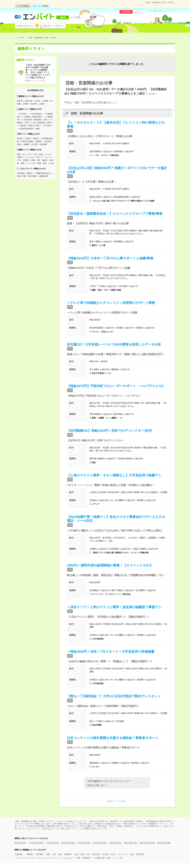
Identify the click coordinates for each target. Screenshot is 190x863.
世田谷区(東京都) (147, 843)
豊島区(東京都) (163, 843)
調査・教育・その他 (46, 163)
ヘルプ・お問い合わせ (155, 11)
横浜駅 (38, 141)
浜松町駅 (43, 144)
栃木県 (34, 104)
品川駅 (34, 144)
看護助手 (68, 854)
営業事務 (39, 854)
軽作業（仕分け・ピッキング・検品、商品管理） (124, 854)
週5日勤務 (33, 176)
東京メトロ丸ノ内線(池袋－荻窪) (38, 122)
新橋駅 (26, 144)
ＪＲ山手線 (21, 114)
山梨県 (42, 104)
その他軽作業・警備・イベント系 (107, 858)
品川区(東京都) (99, 843)
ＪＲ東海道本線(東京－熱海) (28, 129)
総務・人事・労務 (54, 854)
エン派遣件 (23, 6)
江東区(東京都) (115, 843)
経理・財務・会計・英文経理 (87, 854)
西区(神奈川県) (130, 843)
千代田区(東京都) (35, 843)
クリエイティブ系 (32, 157)
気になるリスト (29, 25)
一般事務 (29, 854)
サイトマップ (170, 11)
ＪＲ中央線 (46, 125)
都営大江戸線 (34, 125)
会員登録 (126, 12)
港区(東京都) (20, 843)
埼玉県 (37, 101)
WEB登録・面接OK (25, 173)
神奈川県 (28, 101)
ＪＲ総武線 (21, 125)
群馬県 (26, 104)
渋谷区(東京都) (83, 843)
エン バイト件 (41, 6)
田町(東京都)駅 (27, 141)
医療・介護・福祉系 (39, 160)
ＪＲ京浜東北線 (35, 114)
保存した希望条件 (55, 26)
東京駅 (19, 138)
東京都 (19, 101)
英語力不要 (21, 176)
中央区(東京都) (52, 843)
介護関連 (19, 854)
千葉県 (45, 101)
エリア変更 (75, 17)
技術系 (26, 160)
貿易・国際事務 (83, 858)
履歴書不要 (43, 176)
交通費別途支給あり (43, 173)
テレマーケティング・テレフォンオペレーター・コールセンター (45, 858)
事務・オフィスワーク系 (27, 154)
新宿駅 (35, 138)
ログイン (138, 12)
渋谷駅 (27, 138)
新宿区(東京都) (68, 843)
